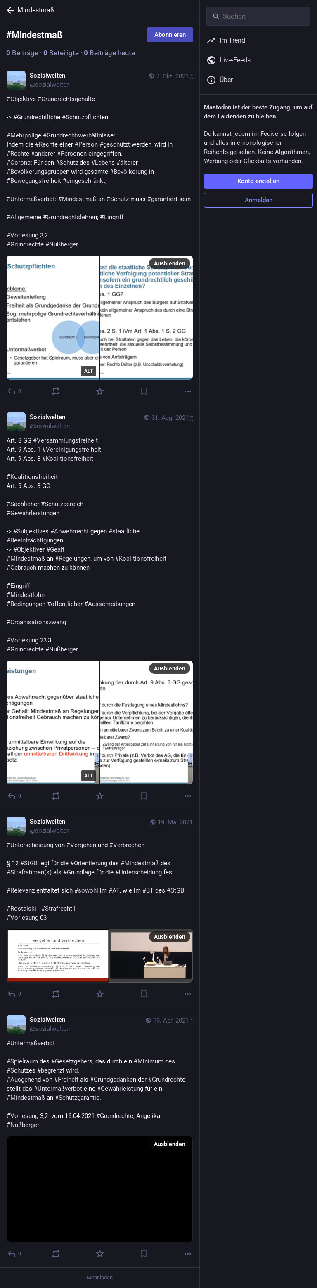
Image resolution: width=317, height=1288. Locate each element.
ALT (88, 371)
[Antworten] (15, 391)
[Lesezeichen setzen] (144, 391)
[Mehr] (188, 391)
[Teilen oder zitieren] (56, 391)
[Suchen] (258, 16)
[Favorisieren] (100, 391)
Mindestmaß (35, 10)
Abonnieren (170, 34)
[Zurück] (8, 10)
